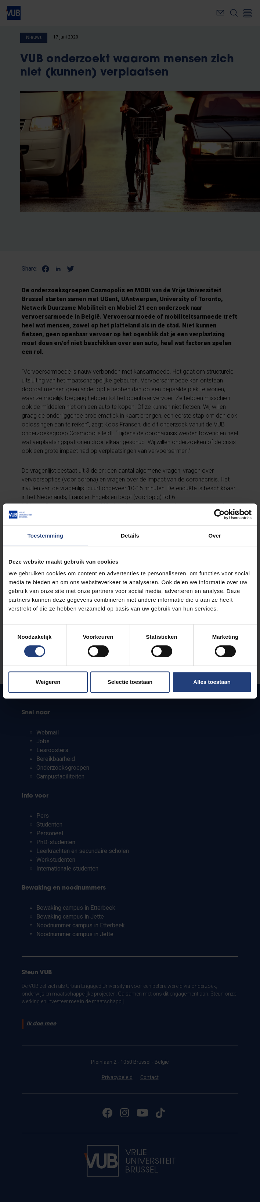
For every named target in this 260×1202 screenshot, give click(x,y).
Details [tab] (130, 535)
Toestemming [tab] (46, 535)
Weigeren (48, 682)
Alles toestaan (212, 682)
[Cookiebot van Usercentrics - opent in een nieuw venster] (219, 514)
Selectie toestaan (130, 682)
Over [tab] (214, 535)
